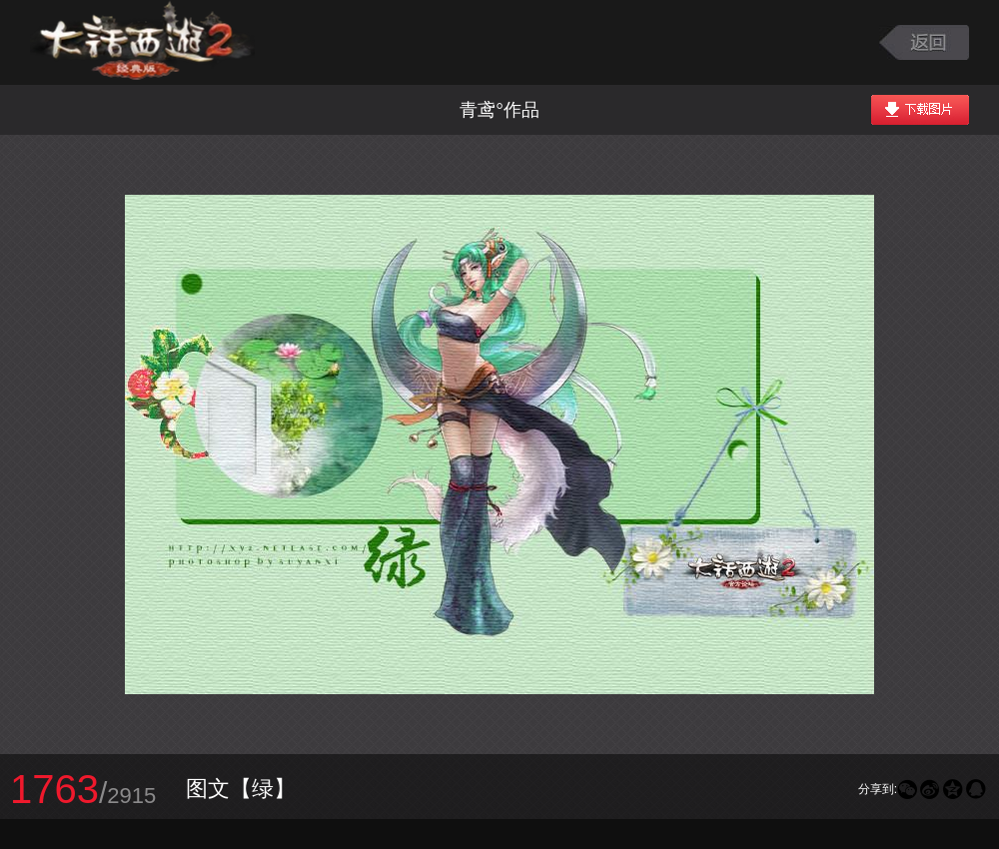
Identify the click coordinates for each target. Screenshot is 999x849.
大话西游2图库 (142, 42)
